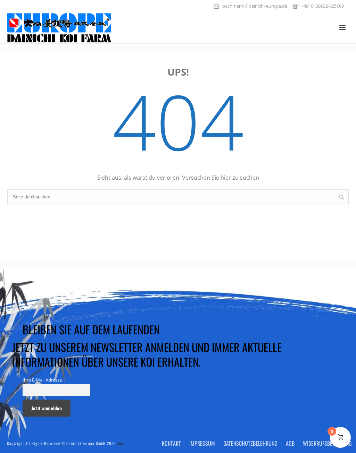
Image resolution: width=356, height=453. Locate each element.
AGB (290, 443)
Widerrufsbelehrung (327, 443)
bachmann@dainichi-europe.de (254, 6)
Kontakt (171, 443)
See (120, 443)
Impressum (202, 443)
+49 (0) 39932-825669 (322, 6)
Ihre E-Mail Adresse (42, 380)
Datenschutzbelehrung (250, 443)
